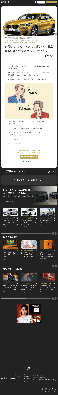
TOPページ (17, 374)
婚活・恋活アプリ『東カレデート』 (39, 377)
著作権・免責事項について (28, 379)
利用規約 (25, 374)
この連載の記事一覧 (9, 201)
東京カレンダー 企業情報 (19, 381)
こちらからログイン (32, 161)
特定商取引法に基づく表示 (28, 382)
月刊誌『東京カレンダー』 (38, 375)
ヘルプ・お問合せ (18, 376)
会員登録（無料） (51, 2)
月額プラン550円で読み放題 (29, 157)
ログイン (41, 2)
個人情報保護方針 (27, 376)
